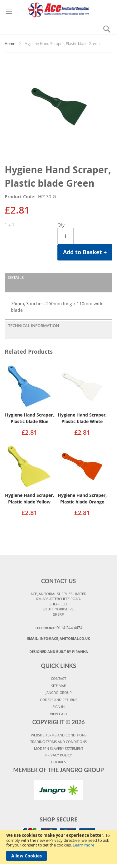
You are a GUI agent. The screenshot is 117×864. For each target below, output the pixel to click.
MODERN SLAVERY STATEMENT (58, 748)
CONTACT (58, 678)
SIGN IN (58, 706)
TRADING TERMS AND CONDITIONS (58, 741)
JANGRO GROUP (59, 692)
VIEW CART (58, 713)
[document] (58, 847)
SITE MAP (58, 685)
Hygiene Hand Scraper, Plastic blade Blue (29, 418)
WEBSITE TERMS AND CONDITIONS (58, 735)
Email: (58, 638)
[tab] (58, 282)
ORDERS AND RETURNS (58, 699)
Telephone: (58, 627)
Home (10, 43)
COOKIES (58, 762)
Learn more (83, 845)
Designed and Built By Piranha (58, 651)
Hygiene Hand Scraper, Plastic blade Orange (82, 498)
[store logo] (58, 9)
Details (16, 277)
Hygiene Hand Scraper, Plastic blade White (82, 418)
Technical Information (33, 325)
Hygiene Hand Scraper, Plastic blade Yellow (29, 498)
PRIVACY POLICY (58, 755)
